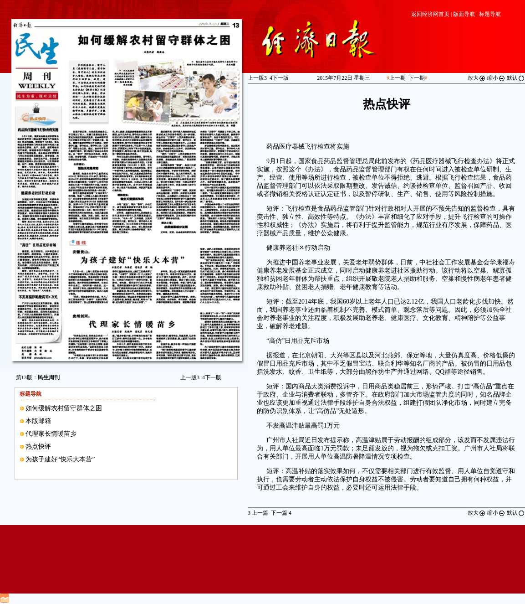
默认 (516, 78)
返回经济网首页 (430, 14)
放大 (477, 78)
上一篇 (258, 513)
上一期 (397, 78)
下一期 (416, 78)
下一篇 (281, 513)
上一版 (189, 377)
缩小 (496, 78)
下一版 (211, 377)
